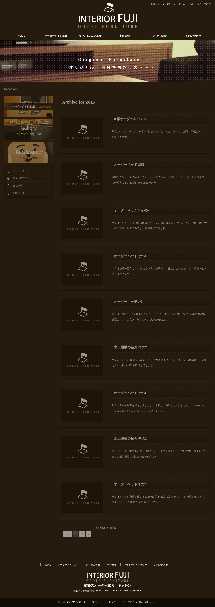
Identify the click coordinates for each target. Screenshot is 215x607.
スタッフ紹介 (159, 35)
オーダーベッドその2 (130, 484)
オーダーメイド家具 (55, 35)
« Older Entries (106, 527)
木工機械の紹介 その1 (130, 438)
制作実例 (125, 35)
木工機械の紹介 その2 (130, 347)
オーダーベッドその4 (130, 256)
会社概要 (18, 185)
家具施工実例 (93, 564)
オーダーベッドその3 (130, 393)
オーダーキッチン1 (128, 301)
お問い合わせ (193, 35)
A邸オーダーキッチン (130, 119)
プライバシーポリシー (135, 564)
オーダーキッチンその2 (131, 210)
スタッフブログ (21, 178)
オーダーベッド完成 (129, 164)
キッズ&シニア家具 (90, 35)
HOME (21, 35)
